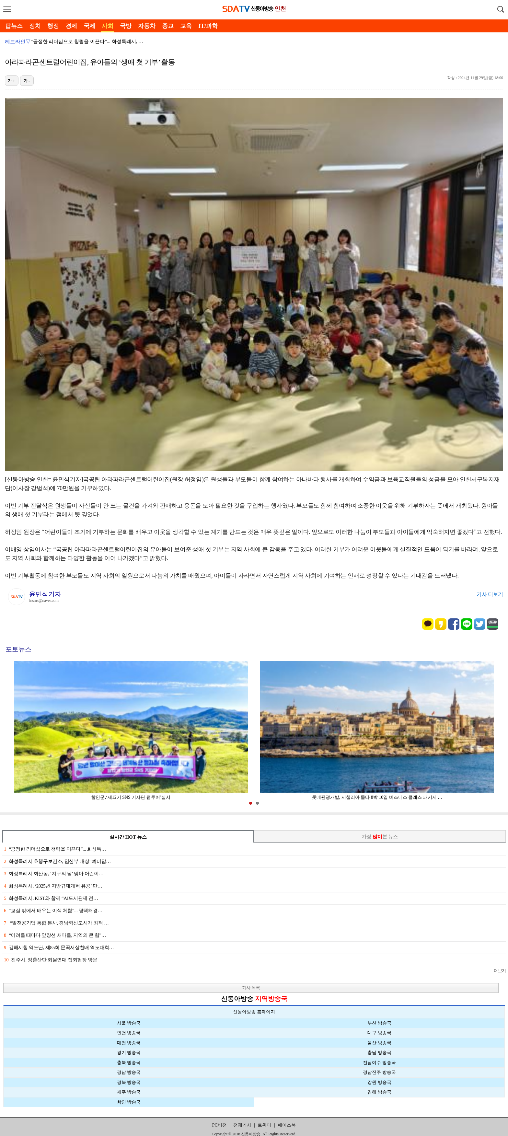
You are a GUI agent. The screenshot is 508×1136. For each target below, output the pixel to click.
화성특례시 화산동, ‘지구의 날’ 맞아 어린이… (53, 873)
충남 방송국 (379, 1052)
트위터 (264, 1125)
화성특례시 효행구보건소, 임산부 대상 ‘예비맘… (57, 861)
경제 (71, 26)
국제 (89, 26)
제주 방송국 (129, 1092)
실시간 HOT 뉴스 (128, 837)
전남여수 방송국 (379, 1062)
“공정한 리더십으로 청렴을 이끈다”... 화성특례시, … (87, 41)
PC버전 (219, 1125)
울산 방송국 (379, 1042)
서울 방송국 (129, 1023)
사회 (107, 26)
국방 (126, 26)
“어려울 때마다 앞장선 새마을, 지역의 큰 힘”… (55, 935)
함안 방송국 (129, 1102)
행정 (53, 26)
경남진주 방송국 (379, 1072)
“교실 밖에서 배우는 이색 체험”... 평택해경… (53, 910)
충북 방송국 (129, 1062)
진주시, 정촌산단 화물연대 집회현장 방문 (50, 959)
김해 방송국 (379, 1092)
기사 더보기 (490, 594)
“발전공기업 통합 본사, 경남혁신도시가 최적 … (56, 922)
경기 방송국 (129, 1052)
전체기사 (242, 1125)
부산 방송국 (379, 1023)
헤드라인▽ (18, 41)
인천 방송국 (129, 1032)
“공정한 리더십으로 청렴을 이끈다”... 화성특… (55, 849)
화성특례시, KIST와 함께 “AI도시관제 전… (51, 898)
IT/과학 (208, 26)
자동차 (147, 26)
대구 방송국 (379, 1032)
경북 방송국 (129, 1082)
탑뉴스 (14, 26)
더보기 (500, 970)
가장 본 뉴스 (380, 836)
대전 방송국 (129, 1042)
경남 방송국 (129, 1072)
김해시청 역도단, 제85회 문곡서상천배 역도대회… (59, 947)
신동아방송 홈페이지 (254, 1011)
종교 (168, 26)
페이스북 (287, 1125)
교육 (186, 26)
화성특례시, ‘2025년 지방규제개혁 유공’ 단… (53, 886)
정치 (35, 26)
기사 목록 (251, 987)
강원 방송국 (379, 1082)
